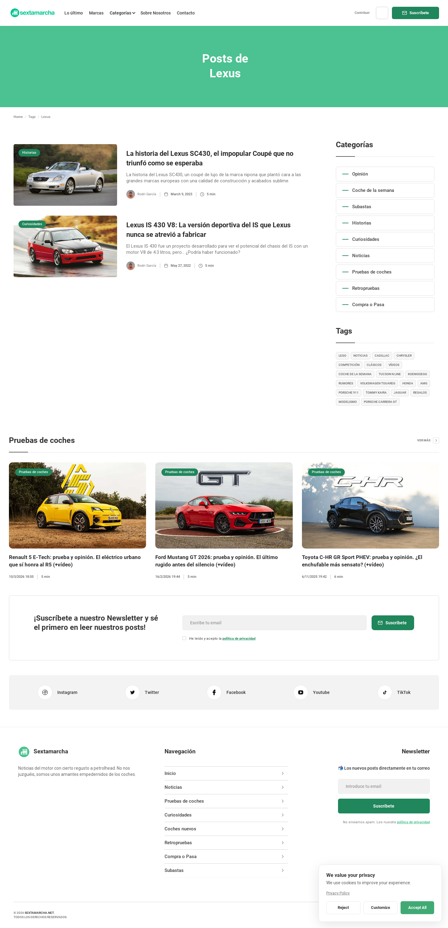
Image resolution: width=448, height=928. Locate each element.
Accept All (417, 907)
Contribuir (362, 13)
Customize (380, 907)
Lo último (73, 12)
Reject (343, 907)
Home (18, 117)
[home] (32, 13)
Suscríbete (419, 12)
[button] (122, 13)
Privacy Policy (338, 893)
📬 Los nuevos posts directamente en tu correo (384, 768)
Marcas (96, 12)
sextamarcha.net (39, 912)
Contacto (186, 12)
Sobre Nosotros (156, 12)
